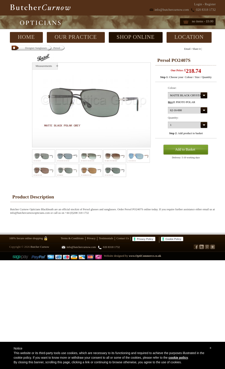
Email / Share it (192, 48)
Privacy (91, 238)
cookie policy (178, 357)
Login (198, 4)
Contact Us (122, 238)
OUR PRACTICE (76, 37)
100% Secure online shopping (26, 238)
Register (210, 4)
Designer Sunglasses (36, 48)
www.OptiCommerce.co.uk (145, 255)
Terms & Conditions (72, 238)
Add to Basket (185, 149)
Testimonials (106, 238)
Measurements (44, 66)
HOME (26, 37)
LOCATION (189, 37)
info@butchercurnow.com (171, 9)
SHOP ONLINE (136, 37)
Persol (56, 48)
